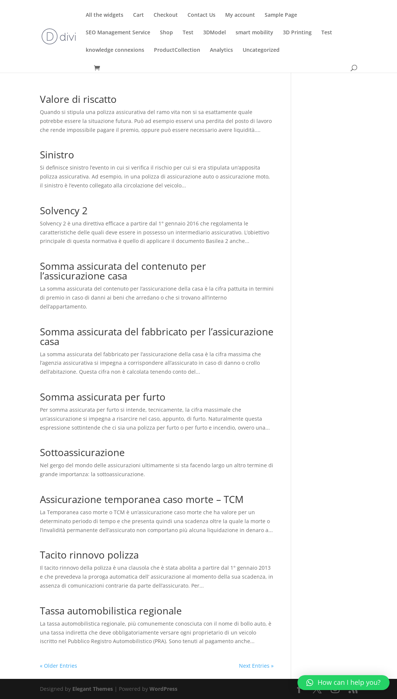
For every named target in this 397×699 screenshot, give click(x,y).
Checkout (166, 15)
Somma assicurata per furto (103, 397)
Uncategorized (261, 50)
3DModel (214, 33)
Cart (138, 15)
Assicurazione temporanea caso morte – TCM (141, 499)
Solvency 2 (64, 210)
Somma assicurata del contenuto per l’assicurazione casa (123, 270)
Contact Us (201, 15)
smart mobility (254, 33)
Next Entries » (256, 665)
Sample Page (281, 15)
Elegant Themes (92, 688)
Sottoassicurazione (82, 452)
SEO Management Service (118, 33)
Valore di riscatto (78, 99)
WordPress (163, 688)
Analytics (221, 50)
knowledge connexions (115, 50)
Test (188, 33)
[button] (343, 682)
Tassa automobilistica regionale (111, 610)
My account (240, 15)
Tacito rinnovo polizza (89, 555)
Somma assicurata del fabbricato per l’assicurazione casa (157, 336)
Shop (166, 33)
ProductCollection (177, 50)
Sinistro (57, 154)
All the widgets (104, 15)
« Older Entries (58, 665)
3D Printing (297, 33)
